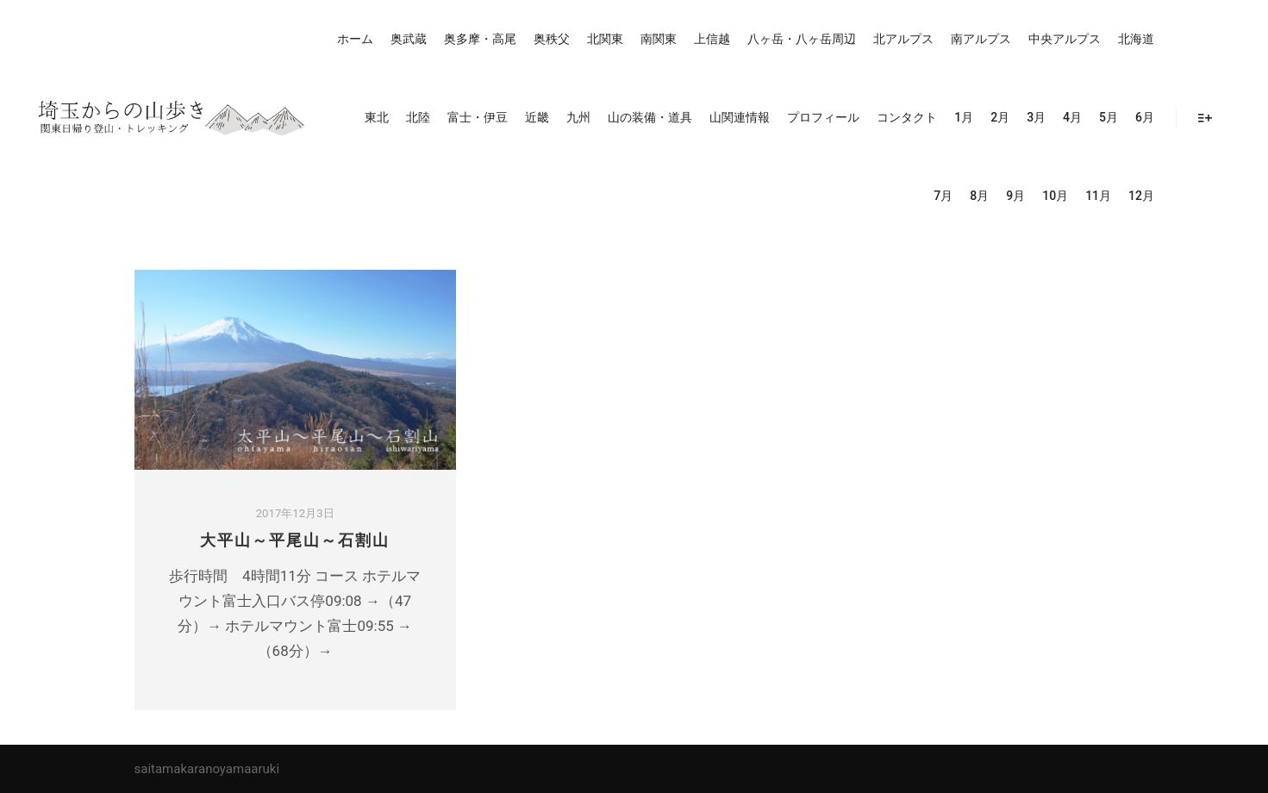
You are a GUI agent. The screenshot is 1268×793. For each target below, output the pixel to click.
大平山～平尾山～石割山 (295, 540)
